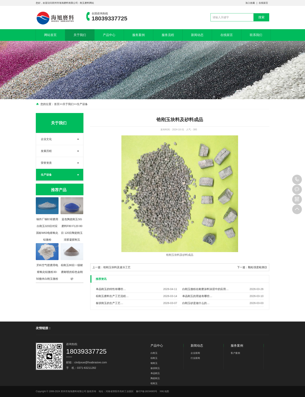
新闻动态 (197, 35)
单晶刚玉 (155, 373)
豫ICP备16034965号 (146, 391)
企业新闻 (195, 353)
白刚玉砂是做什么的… (195, 303)
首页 (57, 104)
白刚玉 (154, 353)
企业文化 (46, 139)
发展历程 (46, 150)
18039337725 (297, 179)
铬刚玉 (154, 363)
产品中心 (109, 35)
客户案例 (235, 353)
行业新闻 (195, 358)
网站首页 (50, 35)
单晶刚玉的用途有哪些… (197, 296)
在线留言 (263, 3)
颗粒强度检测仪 (257, 267)
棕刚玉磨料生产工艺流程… (112, 296)
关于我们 (80, 35)
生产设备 (82, 104)
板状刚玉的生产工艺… (109, 303)
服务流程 (168, 35)
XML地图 (164, 391)
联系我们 (256, 35)
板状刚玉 (155, 368)
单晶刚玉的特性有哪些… (111, 289)
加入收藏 (250, 3)
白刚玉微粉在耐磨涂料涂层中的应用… (205, 289)
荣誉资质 (46, 162)
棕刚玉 (154, 358)
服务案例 (138, 35)
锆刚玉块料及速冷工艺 (117, 267)
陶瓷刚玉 (155, 378)
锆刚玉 (154, 383)
